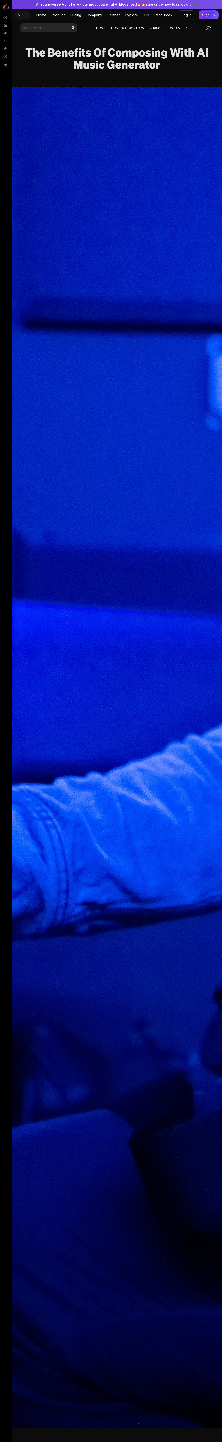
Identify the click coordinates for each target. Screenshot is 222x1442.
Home (41, 15)
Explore (131, 15)
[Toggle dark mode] (208, 28)
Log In (186, 15)
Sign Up (208, 15)
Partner (113, 15)
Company (94, 15)
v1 (22, 15)
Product (58, 15)
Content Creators (127, 28)
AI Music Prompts (165, 28)
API (146, 15)
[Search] (73, 28)
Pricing (75, 15)
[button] (186, 27)
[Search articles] (48, 27)
